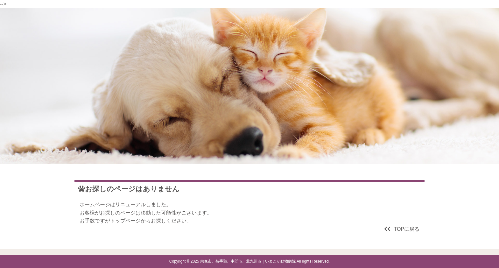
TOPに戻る (401, 229)
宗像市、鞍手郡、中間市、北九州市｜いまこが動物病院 (248, 261)
